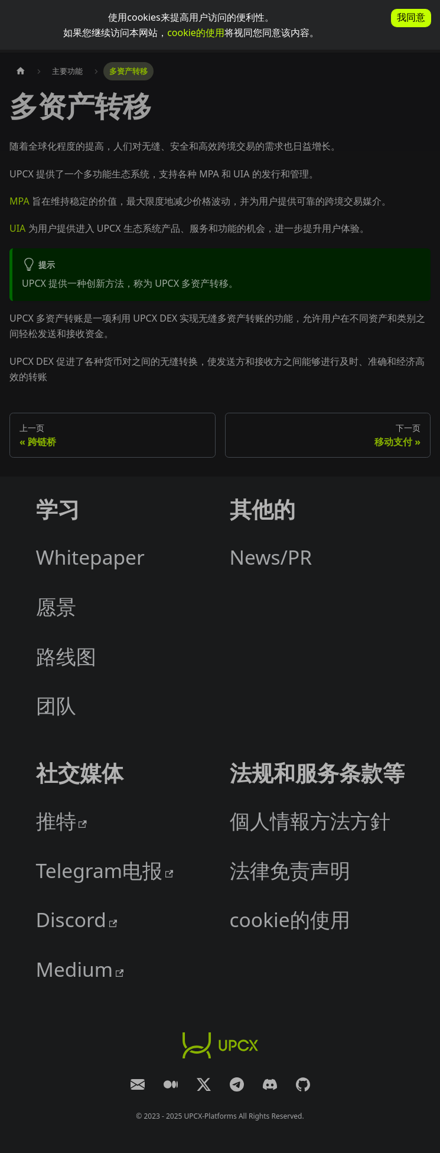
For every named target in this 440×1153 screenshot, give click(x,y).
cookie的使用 (195, 32)
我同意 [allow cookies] (411, 17)
